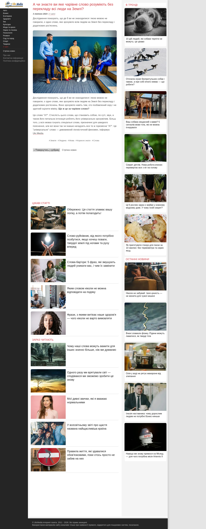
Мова (71, 140)
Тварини (6, 44)
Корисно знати (83, 140)
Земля (53, 140)
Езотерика (7, 16)
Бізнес (5, 13)
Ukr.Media (38, 133)
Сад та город (8, 38)
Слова (96, 140)
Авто (5, 10)
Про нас (6, 55)
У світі (52, 14)
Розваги (6, 36)
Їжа (4, 22)
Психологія (7, 33)
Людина (62, 140)
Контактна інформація (13, 58)
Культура (7, 24)
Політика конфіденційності (15, 61)
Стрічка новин (69, 150)
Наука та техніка (10, 30)
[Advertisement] (75, 175)
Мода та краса (9, 27)
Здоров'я (7, 19)
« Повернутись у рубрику (46, 150)
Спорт (5, 41)
